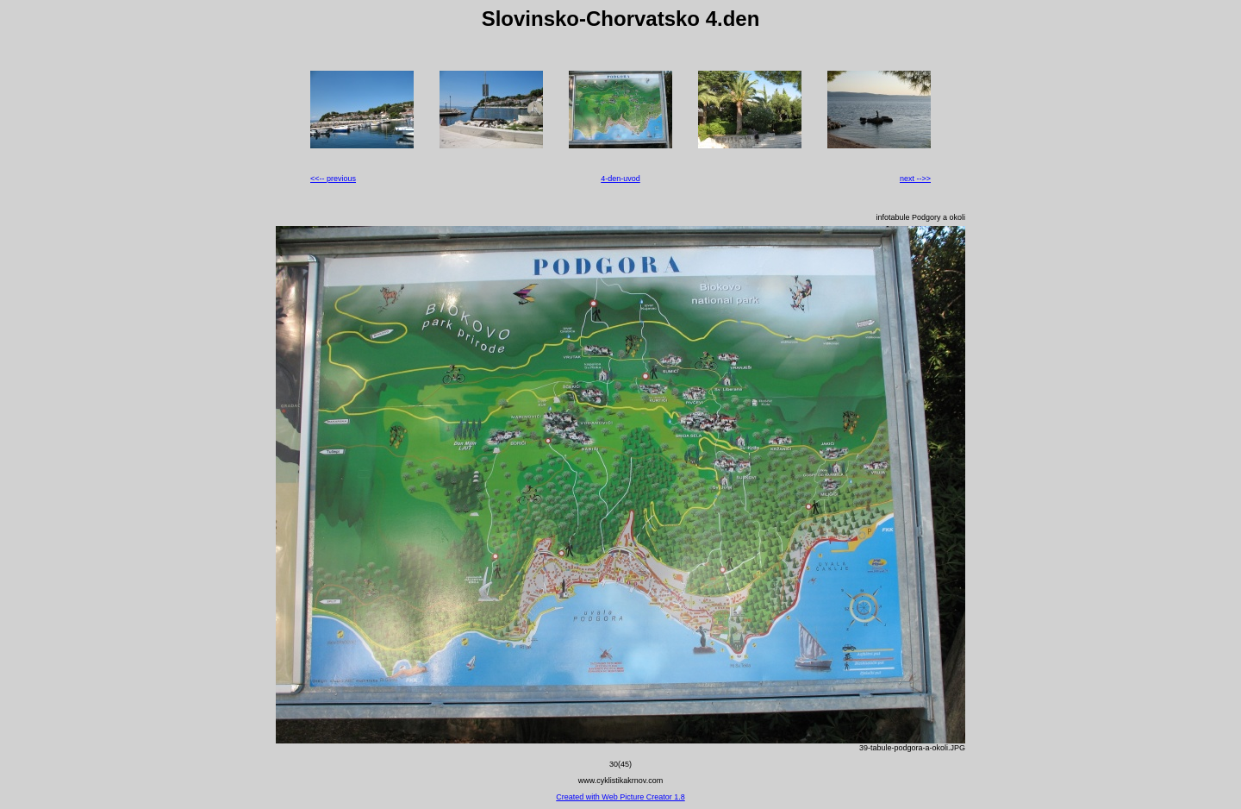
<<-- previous (333, 178)
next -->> (915, 178)
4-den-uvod (620, 178)
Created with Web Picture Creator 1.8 (620, 797)
